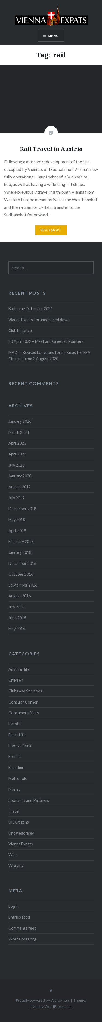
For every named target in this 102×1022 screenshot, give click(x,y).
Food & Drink (19, 745)
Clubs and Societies (25, 691)
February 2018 (20, 541)
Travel (13, 811)
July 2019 (16, 498)
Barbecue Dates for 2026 (30, 308)
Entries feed (19, 917)
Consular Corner (23, 702)
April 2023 (17, 443)
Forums (14, 756)
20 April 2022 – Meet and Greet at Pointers (46, 341)
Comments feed (22, 928)
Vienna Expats (20, 844)
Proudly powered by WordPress (43, 1000)
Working (16, 866)
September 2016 (22, 585)
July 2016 (16, 607)
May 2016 (16, 628)
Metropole (17, 778)
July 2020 (16, 465)
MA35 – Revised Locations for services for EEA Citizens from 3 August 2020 (49, 355)
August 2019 (19, 486)
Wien (13, 854)
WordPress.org (22, 939)
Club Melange (20, 330)
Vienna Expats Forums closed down (39, 319)
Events (14, 723)
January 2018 (19, 552)
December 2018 (22, 508)
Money (14, 789)
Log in (13, 906)
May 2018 (16, 519)
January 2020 (19, 476)
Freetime (16, 767)
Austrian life (19, 669)
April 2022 (17, 454)
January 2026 (19, 421)
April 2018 (17, 530)
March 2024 (18, 432)
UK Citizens (18, 822)
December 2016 (22, 563)
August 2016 (19, 596)
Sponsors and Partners (28, 800)
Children (15, 680)
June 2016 (17, 618)
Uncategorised (21, 833)
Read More (51, 230)
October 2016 (20, 574)
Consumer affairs (23, 713)
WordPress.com (58, 1006)
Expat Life (17, 735)
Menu (53, 36)
